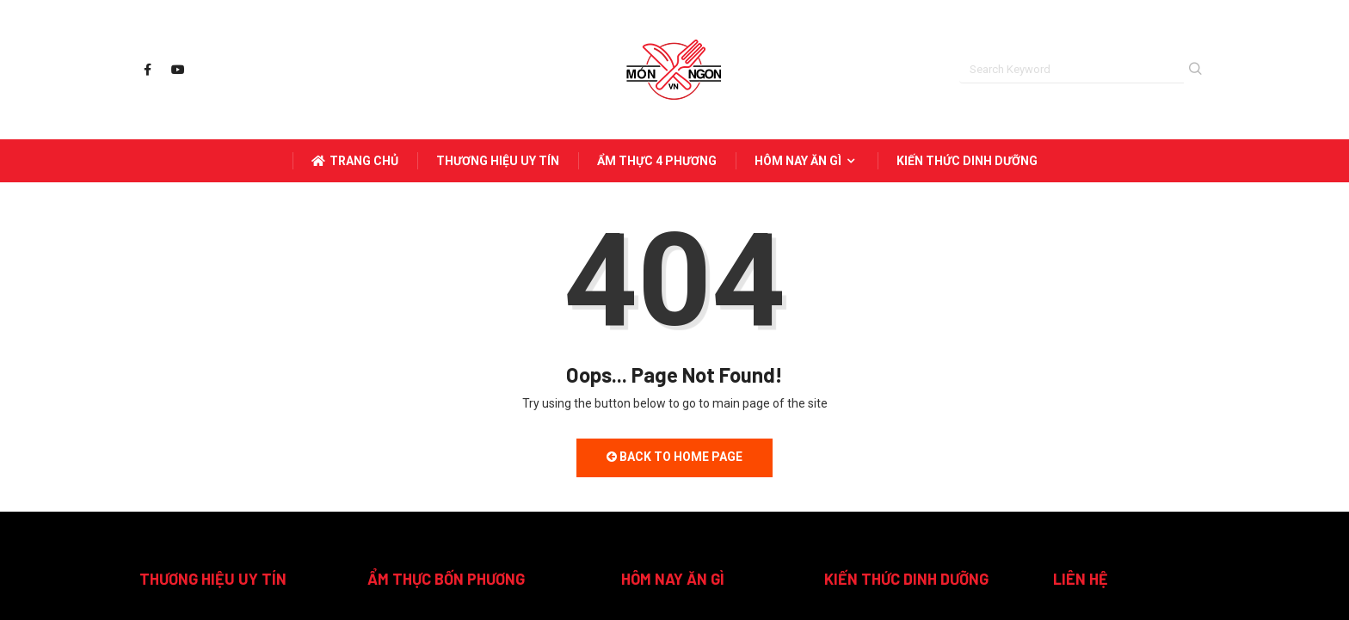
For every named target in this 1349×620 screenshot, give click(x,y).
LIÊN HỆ (1080, 578)
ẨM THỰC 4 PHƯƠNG (657, 161)
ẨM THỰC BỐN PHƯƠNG (446, 578)
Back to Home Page (674, 456)
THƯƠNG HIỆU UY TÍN (497, 161)
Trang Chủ (354, 161)
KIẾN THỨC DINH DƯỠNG (967, 161)
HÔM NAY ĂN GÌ (807, 160)
